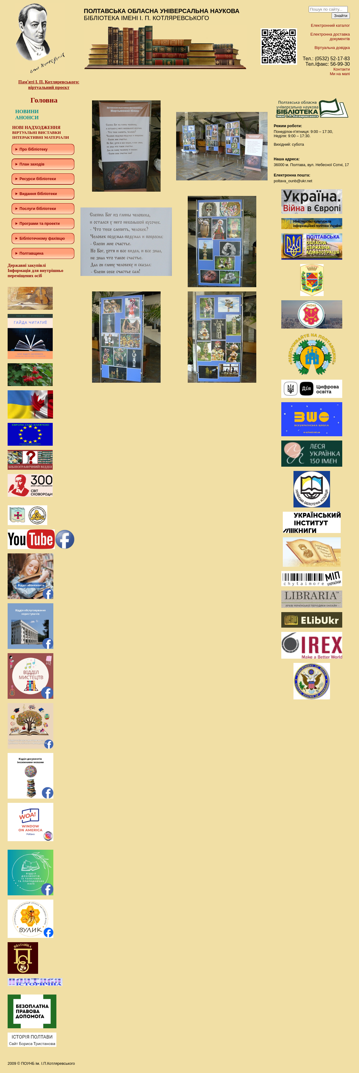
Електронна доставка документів (330, 36)
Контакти (341, 69)
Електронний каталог (330, 25)
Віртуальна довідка (332, 47)
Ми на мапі (340, 73)
